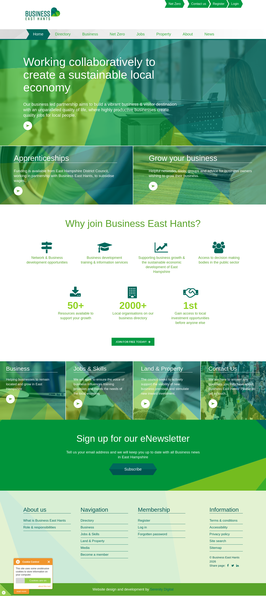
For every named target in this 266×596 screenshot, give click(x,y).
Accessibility (219, 528)
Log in (142, 528)
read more (21, 591)
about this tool (44, 586)
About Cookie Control (18, 561)
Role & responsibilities (39, 528)
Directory (63, 34)
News (209, 34)
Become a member (95, 555)
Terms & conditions (224, 521)
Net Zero (175, 3)
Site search (218, 541)
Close (49, 562)
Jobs (141, 34)
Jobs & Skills (90, 534)
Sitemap (216, 548)
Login (235, 3)
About (188, 34)
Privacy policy (220, 534)
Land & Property (93, 541)
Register (219, 3)
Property (163, 34)
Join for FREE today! (133, 342)
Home (38, 34)
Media (85, 548)
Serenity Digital (162, 590)
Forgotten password (152, 534)
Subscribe (133, 469)
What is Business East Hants (44, 521)
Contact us (198, 3)
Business (90, 34)
